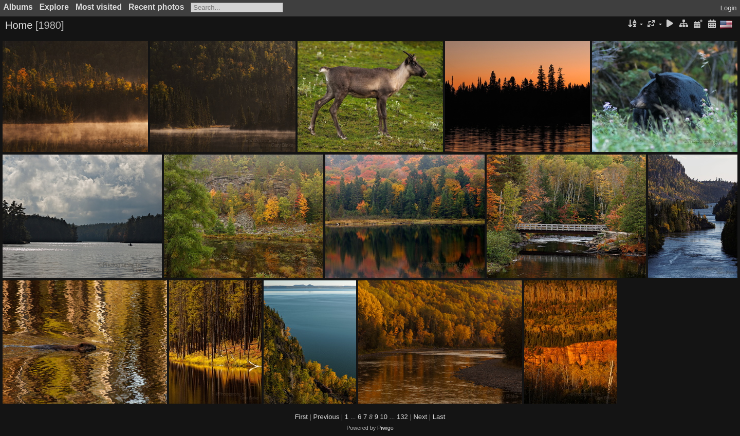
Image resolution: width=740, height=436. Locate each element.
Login (728, 8)
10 (383, 417)
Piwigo (385, 428)
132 (402, 417)
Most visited (99, 7)
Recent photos (156, 7)
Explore (54, 7)
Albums (18, 7)
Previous (326, 417)
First (301, 417)
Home (18, 25)
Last (439, 417)
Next (420, 417)
